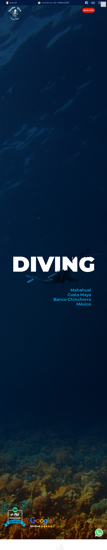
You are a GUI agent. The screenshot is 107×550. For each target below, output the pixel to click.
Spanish (11, 2)
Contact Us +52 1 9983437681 (53, 2)
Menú (100, 10)
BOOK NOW (89, 10)
